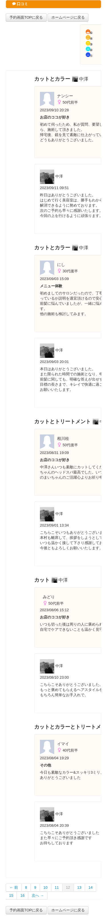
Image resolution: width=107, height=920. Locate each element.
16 (22, 895)
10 (45, 887)
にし (61, 264)
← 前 (13, 887)
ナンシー (65, 96)
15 (11, 895)
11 (57, 887)
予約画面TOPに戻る (26, 17)
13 (79, 887)
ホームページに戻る (68, 17)
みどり (49, 597)
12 (68, 887)
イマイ (63, 744)
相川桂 (63, 438)
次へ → (38, 895)
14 (90, 887)
